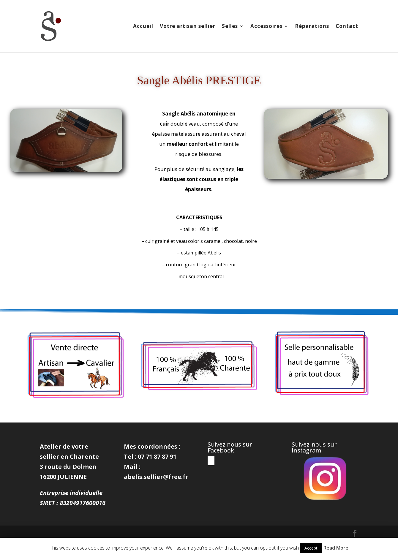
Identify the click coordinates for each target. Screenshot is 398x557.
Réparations (312, 26)
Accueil (143, 26)
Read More (335, 548)
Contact (347, 26)
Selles (230, 26)
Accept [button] (311, 548)
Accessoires (266, 26)
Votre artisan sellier (187, 26)
